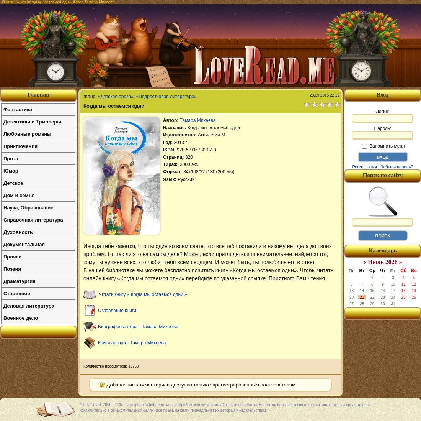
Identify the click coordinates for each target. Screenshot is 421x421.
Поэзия (12, 269)
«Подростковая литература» (166, 96)
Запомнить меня (383, 146)
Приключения (20, 146)
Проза (10, 158)
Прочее (12, 257)
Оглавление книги (117, 310)
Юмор (10, 171)
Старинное (16, 293)
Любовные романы (27, 134)
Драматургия (19, 281)
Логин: (382, 116)
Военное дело (20, 318)
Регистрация (364, 166)
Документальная (24, 244)
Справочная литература (33, 220)
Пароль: (382, 133)
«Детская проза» (116, 96)
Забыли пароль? (397, 166)
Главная (38, 95)
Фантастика (17, 109)
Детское (13, 183)
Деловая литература (28, 306)
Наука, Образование (28, 207)
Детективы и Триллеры (32, 122)
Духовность (18, 232)
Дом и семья (19, 195)
